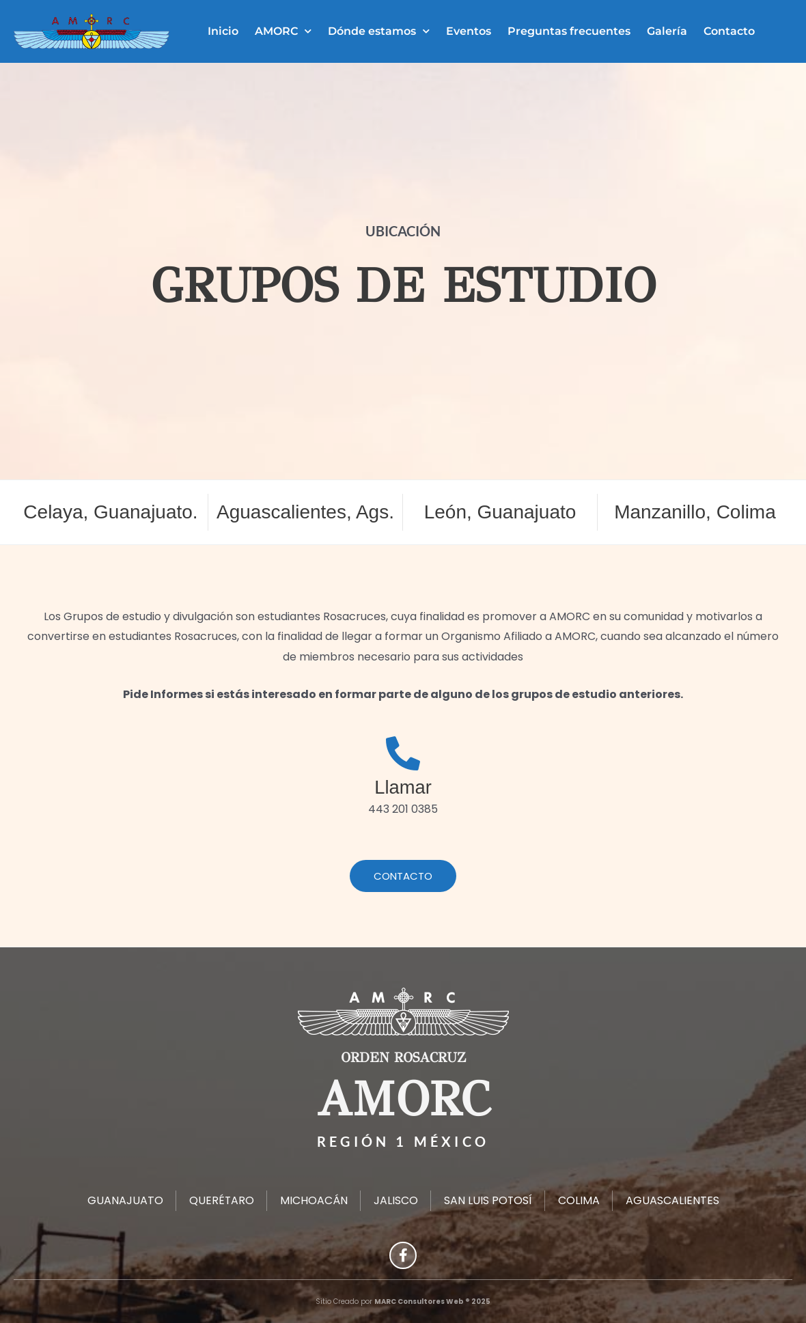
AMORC (283, 31)
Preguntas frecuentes (569, 31)
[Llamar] (403, 753)
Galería (667, 31)
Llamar (403, 787)
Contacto (729, 31)
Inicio (223, 31)
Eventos (468, 31)
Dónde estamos (379, 31)
